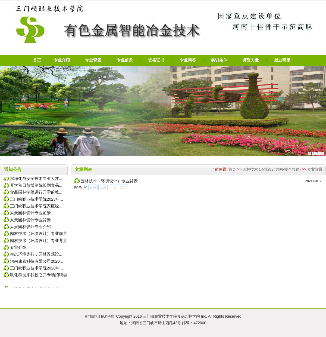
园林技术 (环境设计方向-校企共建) (272, 169)
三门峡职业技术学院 (99, 316)
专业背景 (314, 169)
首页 (232, 169)
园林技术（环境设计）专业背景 (109, 181)
